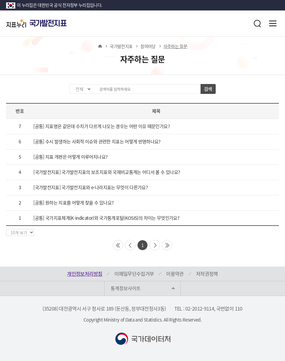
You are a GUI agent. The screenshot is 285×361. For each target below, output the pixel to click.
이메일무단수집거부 (134, 273)
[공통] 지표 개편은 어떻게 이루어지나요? (70, 156)
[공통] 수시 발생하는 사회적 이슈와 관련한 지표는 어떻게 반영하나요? (97, 141)
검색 (208, 89)
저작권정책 (207, 273)
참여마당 (147, 46)
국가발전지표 (121, 46)
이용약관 (174, 273)
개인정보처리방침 (84, 273)
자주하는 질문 (175, 46)
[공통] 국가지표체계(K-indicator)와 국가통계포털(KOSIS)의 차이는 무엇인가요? (106, 218)
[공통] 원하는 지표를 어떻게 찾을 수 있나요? (73, 202)
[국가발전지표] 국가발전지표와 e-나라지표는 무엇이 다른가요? (90, 187)
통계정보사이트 (126, 288)
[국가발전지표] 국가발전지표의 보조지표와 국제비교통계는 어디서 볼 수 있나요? (106, 172)
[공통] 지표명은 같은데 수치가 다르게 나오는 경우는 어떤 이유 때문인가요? (101, 126)
